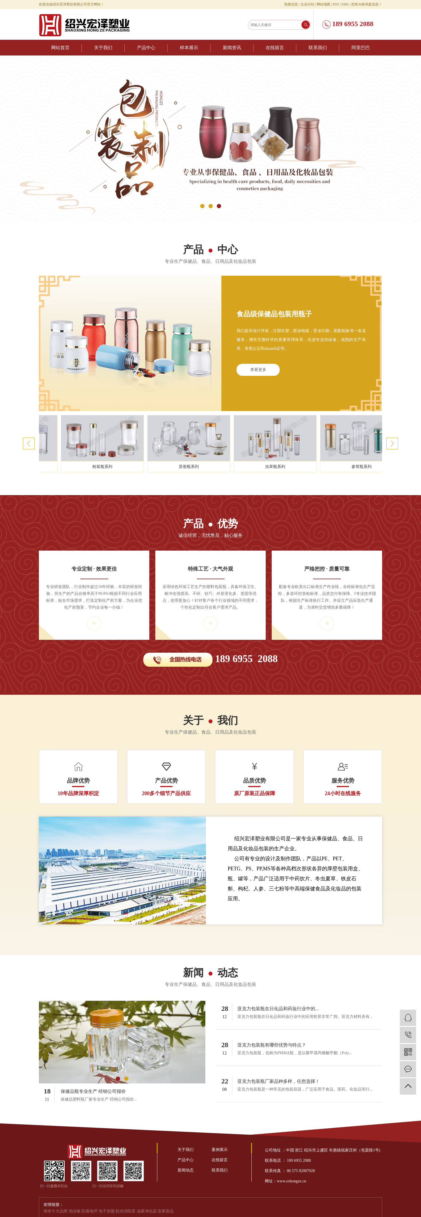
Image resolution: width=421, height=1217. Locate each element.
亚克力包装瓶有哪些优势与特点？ (271, 1045)
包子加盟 (107, 1211)
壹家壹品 (166, 1211)
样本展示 (189, 47)
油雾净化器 (147, 1211)
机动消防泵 (126, 1211)
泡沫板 (75, 1211)
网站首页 (60, 47)
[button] (202, 206)
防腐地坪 (90, 1211)
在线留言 (275, 47)
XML (345, 4)
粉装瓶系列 (118, 466)
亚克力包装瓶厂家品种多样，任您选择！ (278, 1081)
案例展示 (220, 1149)
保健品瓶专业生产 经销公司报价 (93, 1091)
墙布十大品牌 (56, 1211)
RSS (336, 4)
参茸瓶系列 (377, 466)
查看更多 (258, 370)
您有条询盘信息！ (366, 4)
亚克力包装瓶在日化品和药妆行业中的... (278, 1008)
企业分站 (307, 4)
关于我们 (103, 47)
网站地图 (323, 4)
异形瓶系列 (204, 466)
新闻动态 (186, 1170)
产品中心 (146, 47)
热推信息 (291, 4)
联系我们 (318, 47)
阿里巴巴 (361, 47)
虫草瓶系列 (291, 466)
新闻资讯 (232, 47)
